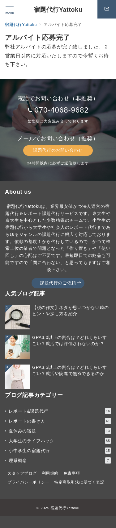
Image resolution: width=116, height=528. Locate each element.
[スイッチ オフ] (107, 9)
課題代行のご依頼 (60, 283)
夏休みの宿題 (60, 431)
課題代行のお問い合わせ (58, 150)
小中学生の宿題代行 (60, 451)
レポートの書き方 (60, 421)
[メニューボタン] (10, 9)
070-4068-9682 (61, 110)
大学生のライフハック (60, 441)
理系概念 (60, 460)
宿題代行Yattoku (58, 9)
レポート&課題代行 (60, 411)
